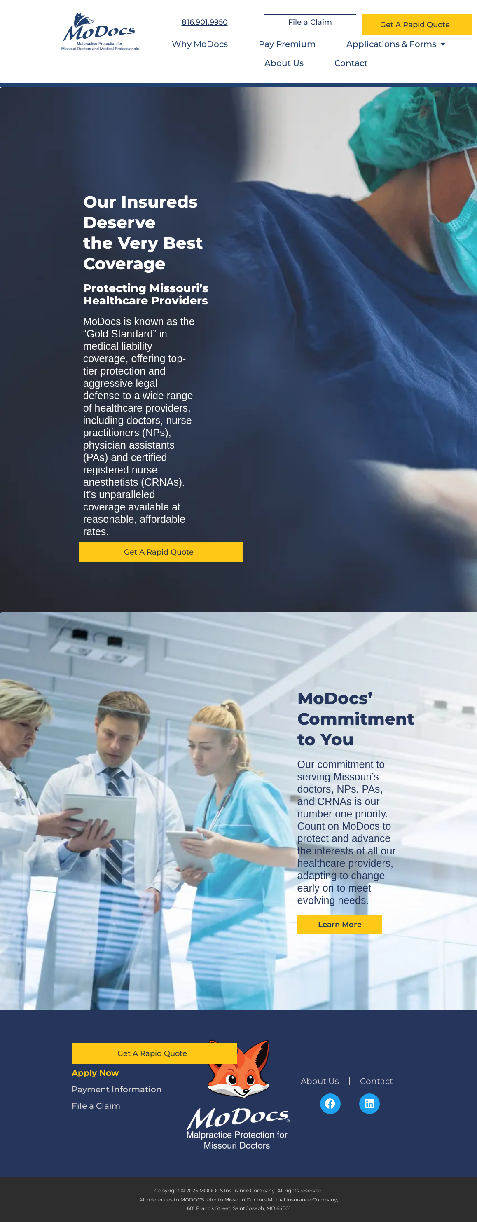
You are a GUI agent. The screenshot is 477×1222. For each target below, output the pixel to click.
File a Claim (96, 1106)
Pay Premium (287, 44)
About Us (284, 63)
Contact (350, 63)
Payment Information (117, 1089)
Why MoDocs (200, 44)
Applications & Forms (396, 44)
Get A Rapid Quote (417, 24)
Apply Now (95, 1073)
